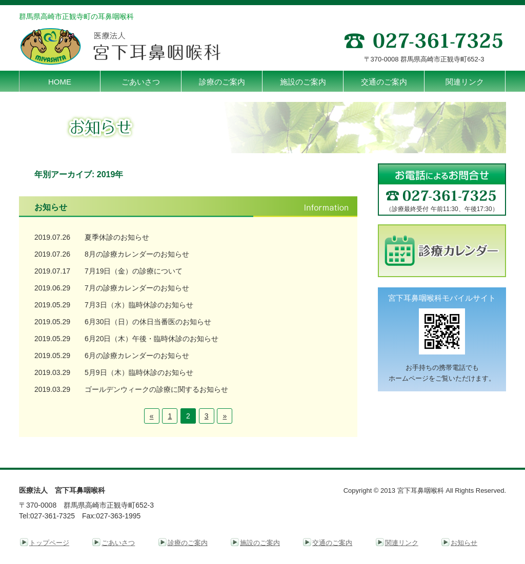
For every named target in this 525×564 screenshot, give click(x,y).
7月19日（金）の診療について (134, 271)
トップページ (49, 543)
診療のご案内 (188, 543)
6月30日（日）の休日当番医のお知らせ (148, 322)
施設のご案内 (260, 543)
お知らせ (464, 543)
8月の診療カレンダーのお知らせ (137, 254)
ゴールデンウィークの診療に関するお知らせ (156, 389)
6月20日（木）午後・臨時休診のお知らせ (151, 339)
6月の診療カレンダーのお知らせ (137, 355)
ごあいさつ (118, 543)
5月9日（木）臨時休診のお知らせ (139, 372)
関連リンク (401, 543)
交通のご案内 (332, 543)
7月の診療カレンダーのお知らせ (137, 288)
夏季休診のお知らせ (117, 237)
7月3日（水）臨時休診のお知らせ (139, 305)
